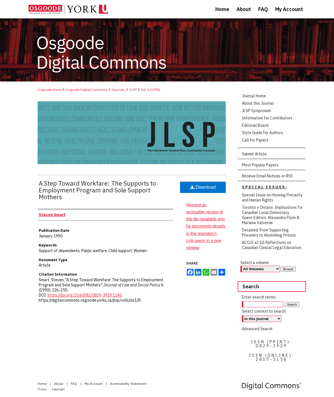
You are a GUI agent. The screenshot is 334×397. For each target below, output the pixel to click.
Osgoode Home (50, 89)
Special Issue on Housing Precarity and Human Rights (272, 197)
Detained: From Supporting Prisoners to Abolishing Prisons (269, 233)
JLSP (133, 89)
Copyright (58, 389)
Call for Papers (255, 140)
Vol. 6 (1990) (150, 89)
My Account (93, 383)
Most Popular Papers (260, 165)
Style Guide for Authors (262, 132)
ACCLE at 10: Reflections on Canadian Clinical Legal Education (271, 245)
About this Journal (258, 103)
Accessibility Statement (128, 383)
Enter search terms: (259, 297)
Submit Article (254, 153)
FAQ (74, 383)
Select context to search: (264, 311)
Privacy (42, 389)
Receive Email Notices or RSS (267, 176)
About (59, 383)
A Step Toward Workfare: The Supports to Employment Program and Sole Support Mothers (97, 190)
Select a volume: (255, 262)
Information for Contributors (267, 118)
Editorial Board (255, 125)
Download (203, 187)
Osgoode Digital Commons (87, 89)
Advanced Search (257, 328)
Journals (118, 89)
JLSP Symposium (256, 110)
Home (42, 383)
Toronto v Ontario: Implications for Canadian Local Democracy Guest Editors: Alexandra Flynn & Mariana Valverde (272, 215)
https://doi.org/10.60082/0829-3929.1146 (84, 295)
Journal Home (254, 95)
